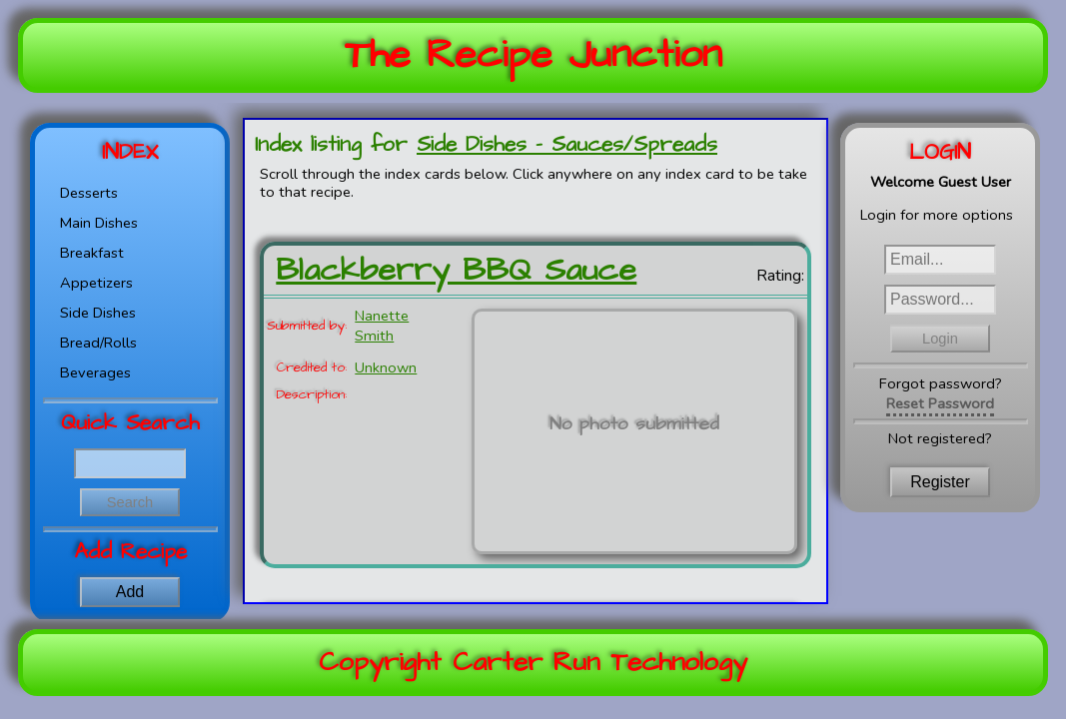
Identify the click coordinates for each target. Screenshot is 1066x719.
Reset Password (940, 403)
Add (130, 591)
